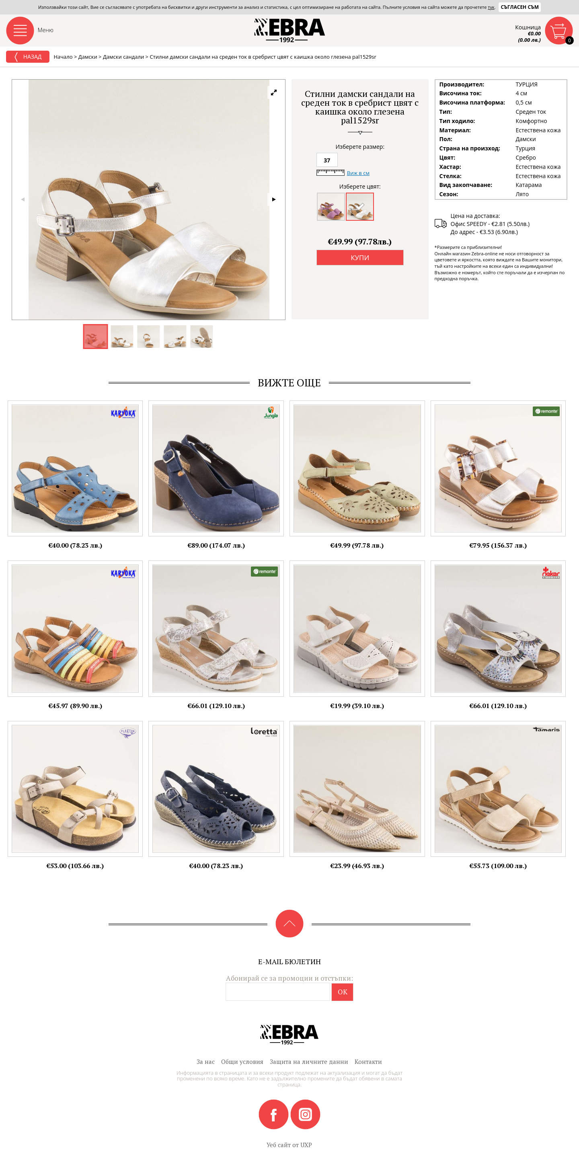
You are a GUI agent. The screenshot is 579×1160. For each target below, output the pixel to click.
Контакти (368, 1061)
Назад (27, 57)
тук (491, 7)
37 (327, 160)
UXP (306, 1145)
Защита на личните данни (309, 1061)
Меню (46, 30)
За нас (206, 1061)
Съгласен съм (520, 7)
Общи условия (242, 1061)
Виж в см (358, 173)
